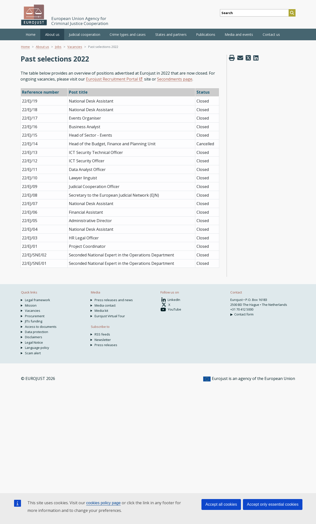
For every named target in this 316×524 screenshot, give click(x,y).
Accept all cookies (221, 504)
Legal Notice (34, 342)
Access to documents (41, 326)
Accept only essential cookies (272, 504)
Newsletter (103, 339)
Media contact (105, 305)
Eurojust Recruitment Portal (112, 79)
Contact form (244, 314)
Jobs (58, 46)
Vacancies (74, 46)
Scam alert (33, 353)
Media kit (101, 310)
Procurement (34, 316)
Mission (31, 305)
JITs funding (33, 321)
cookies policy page (103, 503)
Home (31, 34)
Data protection (36, 332)
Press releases (106, 345)
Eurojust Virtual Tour (110, 316)
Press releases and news (114, 300)
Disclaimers (33, 337)
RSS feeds (102, 334)
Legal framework (37, 300)
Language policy (37, 347)
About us (42, 46)
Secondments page (174, 79)
